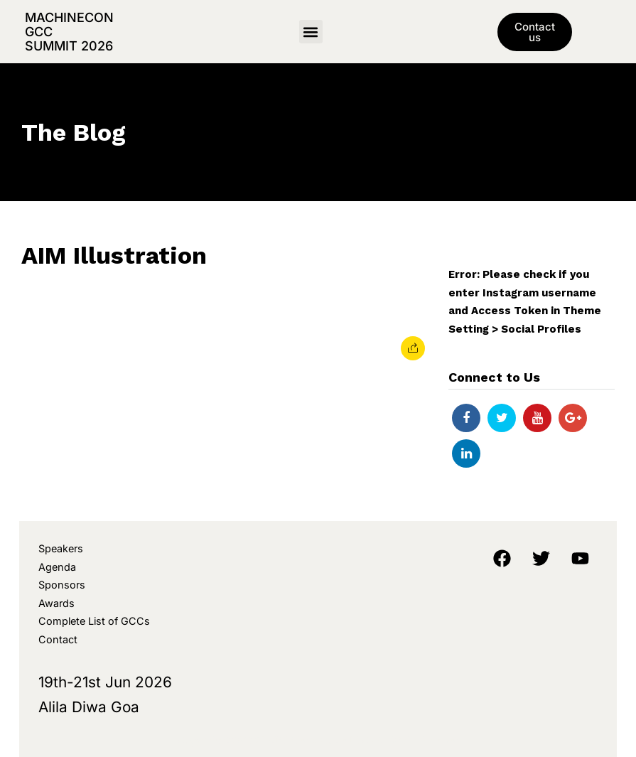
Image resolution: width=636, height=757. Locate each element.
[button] (311, 31)
